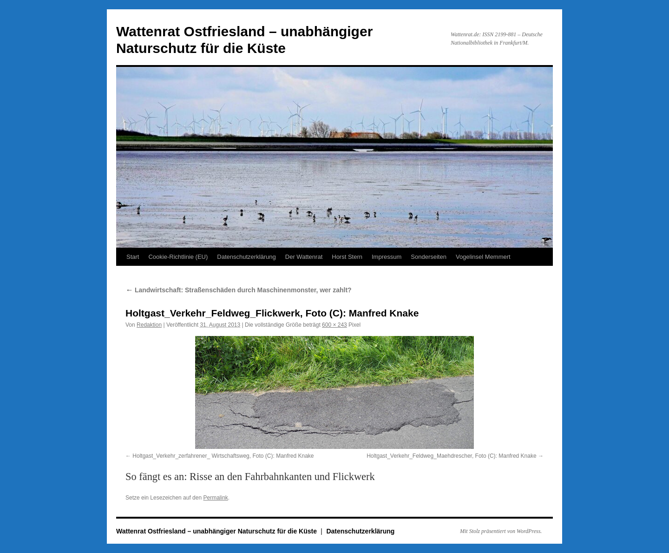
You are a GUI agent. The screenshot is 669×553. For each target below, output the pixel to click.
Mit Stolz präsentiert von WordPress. (501, 531)
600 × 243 (334, 325)
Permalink (215, 497)
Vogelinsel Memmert (483, 256)
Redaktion (149, 325)
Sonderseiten (428, 256)
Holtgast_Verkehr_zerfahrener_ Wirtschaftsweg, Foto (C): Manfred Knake (223, 456)
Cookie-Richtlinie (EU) (178, 256)
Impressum (386, 256)
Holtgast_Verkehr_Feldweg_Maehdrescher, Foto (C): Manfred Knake (452, 456)
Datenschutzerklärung (246, 256)
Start (132, 256)
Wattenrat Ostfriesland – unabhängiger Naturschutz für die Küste (217, 531)
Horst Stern (347, 256)
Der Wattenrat (303, 256)
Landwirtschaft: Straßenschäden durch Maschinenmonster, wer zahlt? (238, 290)
